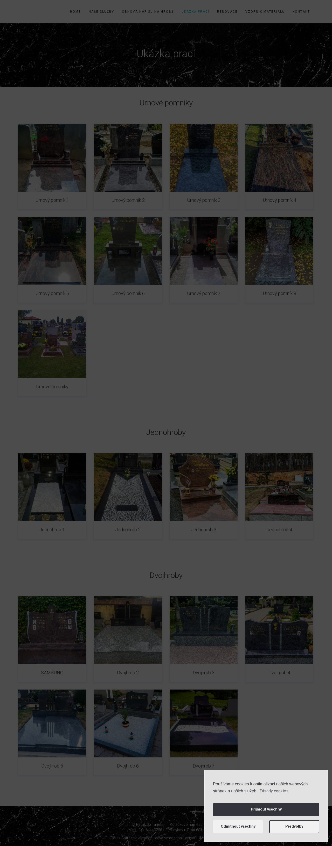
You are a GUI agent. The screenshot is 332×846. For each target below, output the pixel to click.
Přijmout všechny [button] (266, 809)
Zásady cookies (273, 790)
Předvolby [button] (294, 826)
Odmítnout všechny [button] (238, 826)
